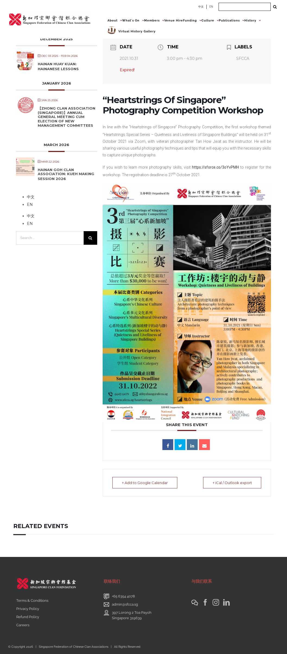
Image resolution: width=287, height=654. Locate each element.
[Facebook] (205, 602)
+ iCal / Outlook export (232, 483)
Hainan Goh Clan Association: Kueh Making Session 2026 (66, 174)
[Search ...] (245, 7)
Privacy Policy (27, 609)
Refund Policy (27, 617)
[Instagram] (216, 602)
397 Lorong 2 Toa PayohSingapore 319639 (132, 615)
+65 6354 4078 (123, 596)
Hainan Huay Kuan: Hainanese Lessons (58, 66)
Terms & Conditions (32, 601)
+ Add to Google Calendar (145, 483)
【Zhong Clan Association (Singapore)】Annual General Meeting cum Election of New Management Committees (66, 116)
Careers (22, 625)
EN (211, 6)
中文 (201, 6)
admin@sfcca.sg (125, 604)
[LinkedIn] (226, 602)
